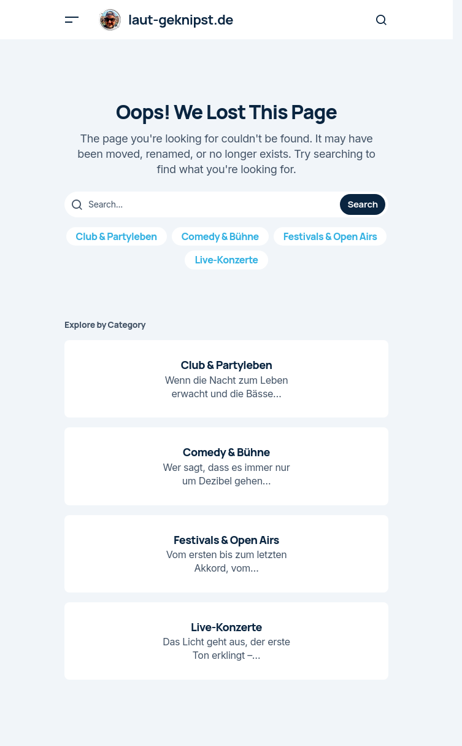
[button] (72, 19)
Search (362, 204)
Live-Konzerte (226, 259)
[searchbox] (203, 204)
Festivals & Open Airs (330, 236)
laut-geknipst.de (180, 20)
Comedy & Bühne (220, 236)
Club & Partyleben (116, 236)
